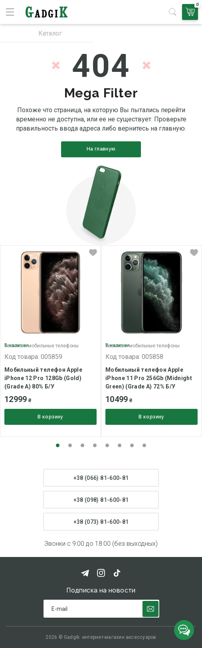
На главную (101, 149)
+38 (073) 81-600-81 (101, 522)
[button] (57, 445)
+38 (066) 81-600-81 (101, 478)
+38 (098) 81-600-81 (101, 500)
